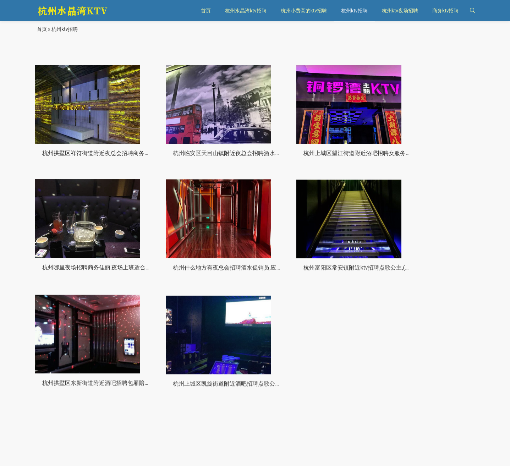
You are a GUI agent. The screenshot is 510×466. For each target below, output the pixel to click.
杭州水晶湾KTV (73, 455)
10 (297, 441)
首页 (206, 10)
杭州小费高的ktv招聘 (304, 10)
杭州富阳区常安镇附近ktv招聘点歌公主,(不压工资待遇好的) (228, 277)
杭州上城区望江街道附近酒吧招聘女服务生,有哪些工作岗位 (340, 156)
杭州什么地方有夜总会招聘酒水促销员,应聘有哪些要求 (111, 275)
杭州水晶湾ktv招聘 (245, 10)
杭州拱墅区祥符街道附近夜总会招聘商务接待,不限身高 (111, 154)
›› (320, 441)
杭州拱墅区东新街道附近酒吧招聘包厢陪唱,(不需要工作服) (339, 281)
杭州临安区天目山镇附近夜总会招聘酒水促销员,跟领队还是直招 (234, 155)
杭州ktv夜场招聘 (400, 10)
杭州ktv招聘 (354, 10)
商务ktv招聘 (445, 10)
